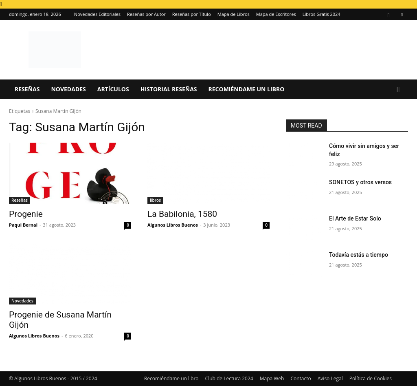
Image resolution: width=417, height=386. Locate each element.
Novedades (68, 89)
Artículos (113, 89)
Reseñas (27, 89)
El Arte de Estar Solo (355, 218)
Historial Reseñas (168, 89)
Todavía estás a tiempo (358, 254)
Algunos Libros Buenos (172, 225)
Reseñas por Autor (146, 14)
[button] (398, 90)
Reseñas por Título (191, 14)
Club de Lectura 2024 (229, 378)
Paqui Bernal (23, 225)
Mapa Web (272, 378)
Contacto (300, 378)
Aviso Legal (330, 378)
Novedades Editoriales (97, 14)
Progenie (26, 214)
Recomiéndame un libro (246, 89)
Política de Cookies (370, 378)
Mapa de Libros (233, 14)
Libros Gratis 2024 (321, 14)
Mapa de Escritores (276, 14)
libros (155, 200)
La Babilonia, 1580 (182, 214)
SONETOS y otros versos (360, 182)
